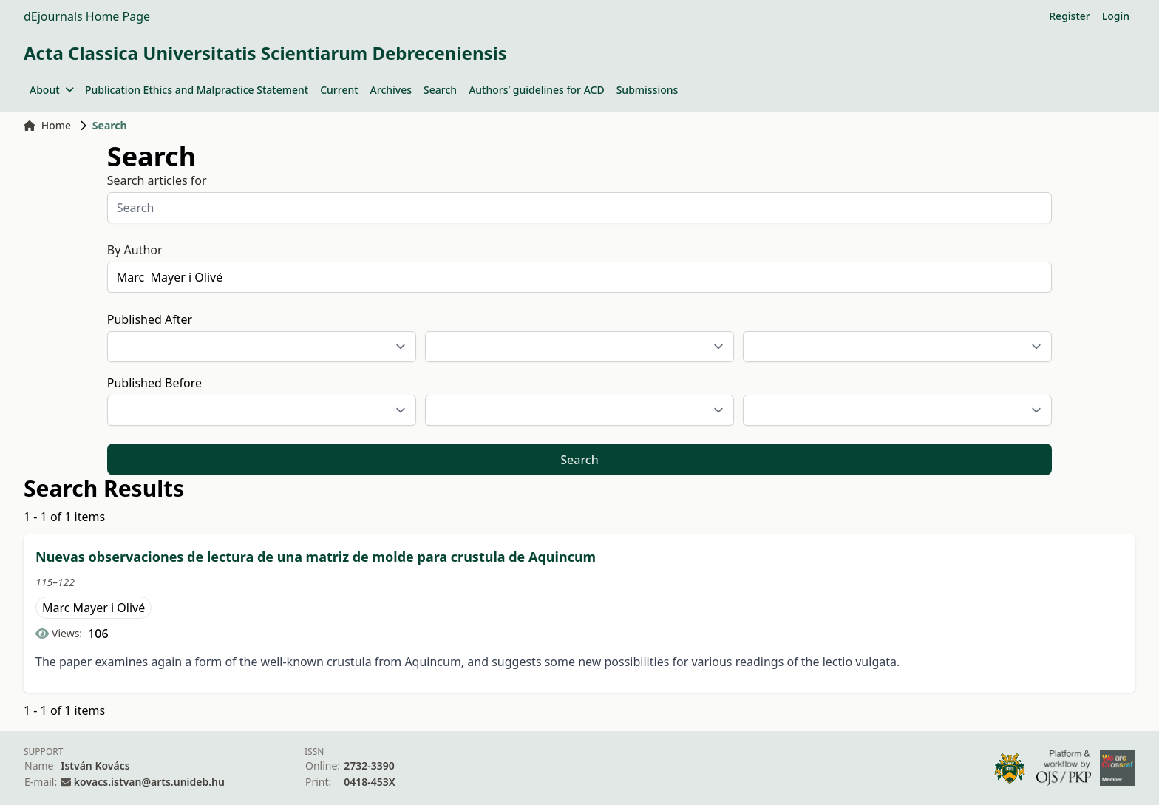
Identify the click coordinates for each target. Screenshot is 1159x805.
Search (440, 90)
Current (339, 90)
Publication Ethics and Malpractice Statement (196, 90)
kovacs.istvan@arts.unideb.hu (149, 782)
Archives (391, 90)
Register (1069, 16)
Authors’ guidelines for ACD (537, 90)
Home (47, 125)
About (51, 90)
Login (1115, 16)
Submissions (647, 90)
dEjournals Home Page (87, 16)
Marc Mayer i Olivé (93, 607)
